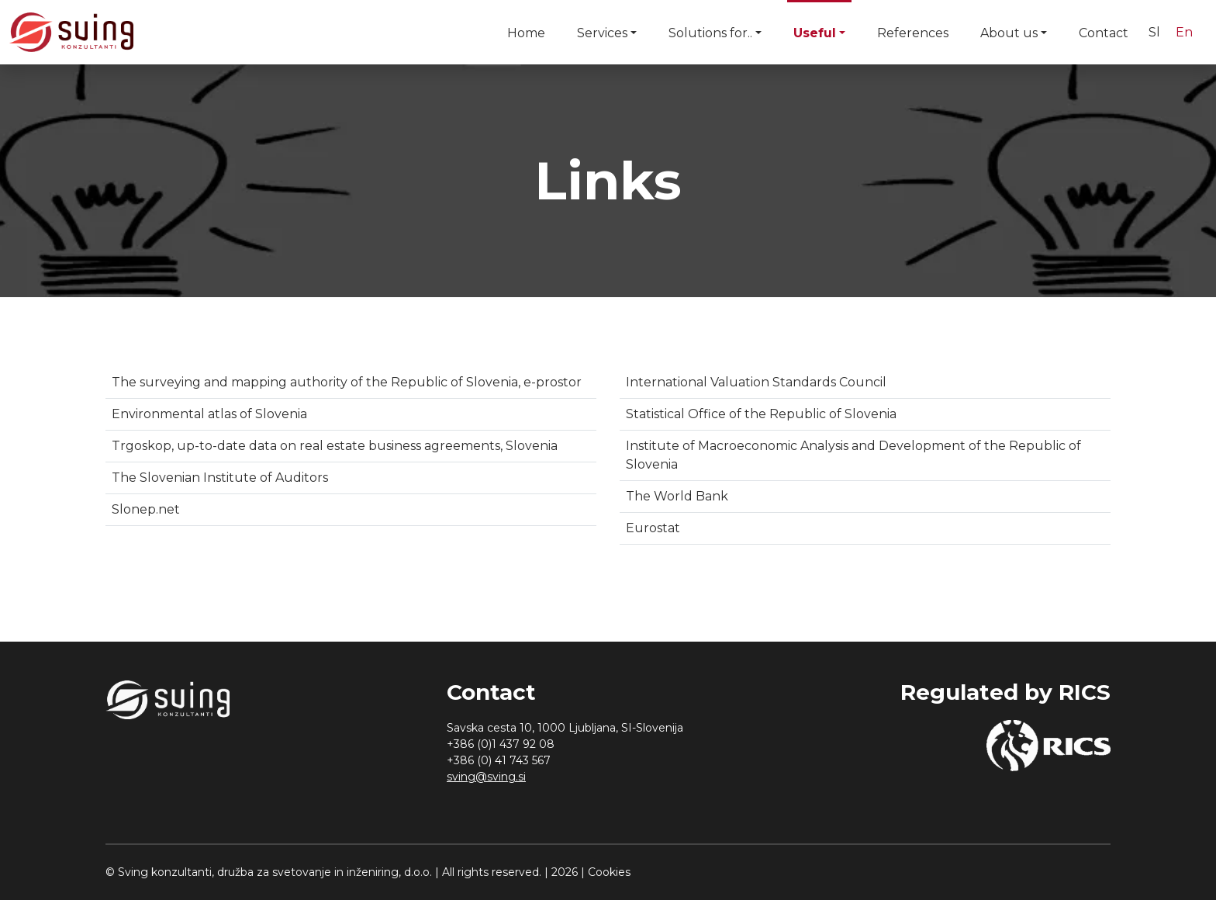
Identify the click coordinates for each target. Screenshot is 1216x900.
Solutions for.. (710, 33)
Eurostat (653, 528)
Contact (1103, 33)
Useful (814, 33)
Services (602, 33)
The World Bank (677, 496)
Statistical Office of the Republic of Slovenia (761, 414)
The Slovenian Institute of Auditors (220, 477)
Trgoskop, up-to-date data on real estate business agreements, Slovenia (335, 445)
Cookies (609, 872)
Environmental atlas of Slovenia (209, 414)
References (912, 33)
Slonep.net (146, 509)
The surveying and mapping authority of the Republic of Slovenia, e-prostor (347, 382)
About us (1009, 33)
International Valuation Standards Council (756, 382)
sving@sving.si (486, 777)
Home (526, 33)
